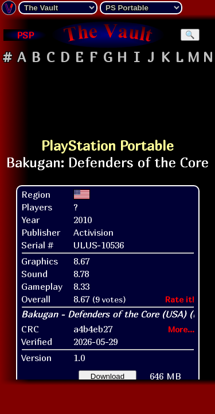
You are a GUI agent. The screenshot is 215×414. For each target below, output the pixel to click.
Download (107, 376)
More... (181, 329)
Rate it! (179, 299)
